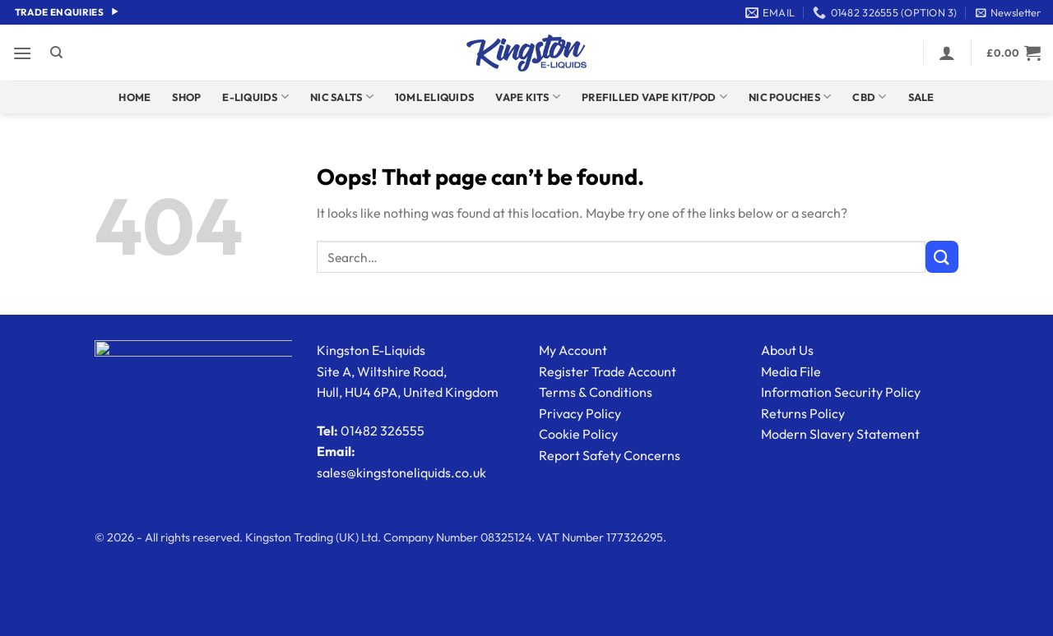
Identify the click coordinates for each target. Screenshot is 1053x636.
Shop (186, 97)
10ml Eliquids (434, 97)
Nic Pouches (790, 96)
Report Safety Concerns (609, 455)
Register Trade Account (607, 371)
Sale (921, 97)
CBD (869, 96)
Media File (791, 371)
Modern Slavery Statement (840, 434)
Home (134, 97)
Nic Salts (341, 96)
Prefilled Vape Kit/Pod (654, 96)
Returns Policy (803, 413)
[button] (1008, 12)
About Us (787, 350)
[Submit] (941, 257)
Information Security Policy (841, 392)
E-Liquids (255, 96)
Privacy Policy (580, 413)
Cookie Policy (578, 434)
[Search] (56, 52)
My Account (573, 350)
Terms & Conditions (595, 392)
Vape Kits (527, 96)
